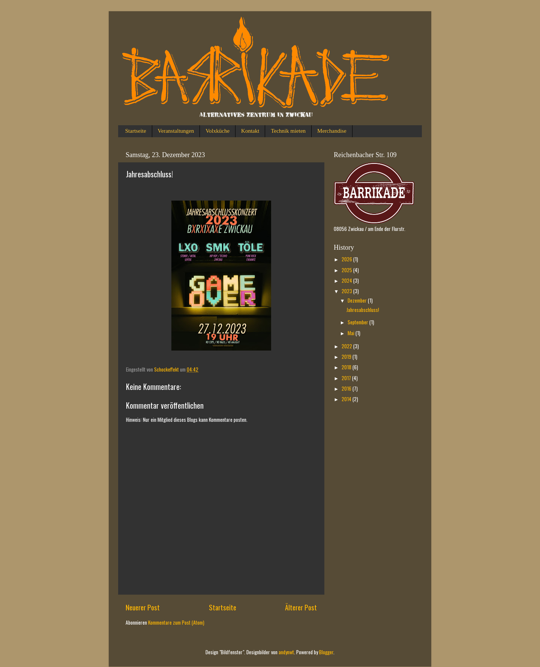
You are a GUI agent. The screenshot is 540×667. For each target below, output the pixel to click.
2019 (347, 356)
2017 (347, 378)
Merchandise (331, 131)
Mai (352, 333)
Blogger (326, 652)
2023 (347, 291)
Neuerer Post (143, 607)
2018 (347, 367)
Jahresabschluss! (362, 309)
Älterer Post (301, 607)
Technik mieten (288, 131)
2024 (347, 280)
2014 (347, 399)
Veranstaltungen (176, 131)
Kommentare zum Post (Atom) (176, 622)
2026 (347, 259)
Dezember (358, 300)
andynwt (286, 652)
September (358, 322)
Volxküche (218, 131)
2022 (347, 346)
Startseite (135, 131)
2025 (347, 270)
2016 (347, 388)
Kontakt (250, 131)
